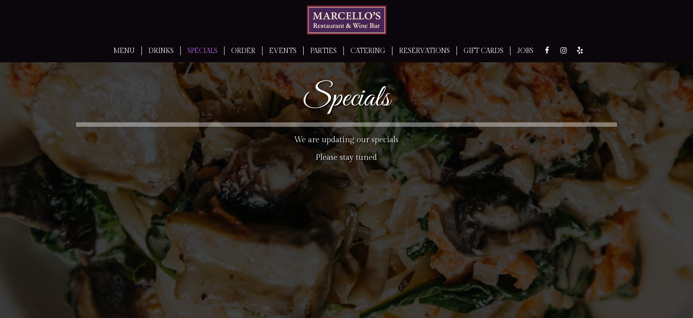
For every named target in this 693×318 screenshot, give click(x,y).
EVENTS (283, 51)
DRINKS (161, 51)
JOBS (525, 51)
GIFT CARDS (483, 51)
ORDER (243, 51)
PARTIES (323, 51)
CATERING (367, 51)
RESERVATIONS (424, 51)
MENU (124, 51)
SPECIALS (202, 51)
